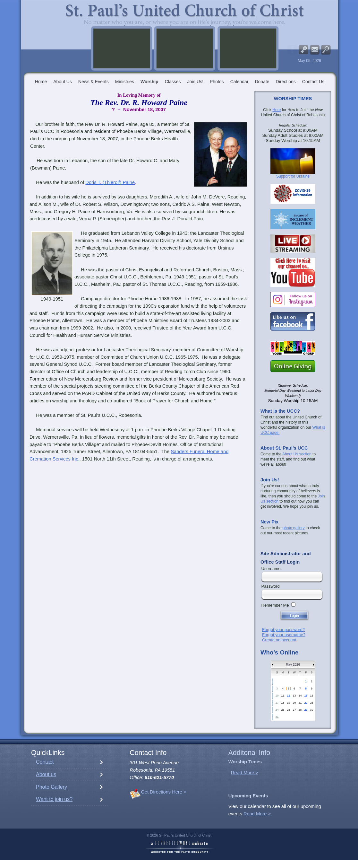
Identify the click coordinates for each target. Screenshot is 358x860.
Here (276, 110)
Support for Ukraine (293, 176)
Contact (45, 762)
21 (300, 702)
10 (276, 695)
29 (305, 709)
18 (282, 702)
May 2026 (293, 664)
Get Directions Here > (163, 791)
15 (305, 695)
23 (311, 702)
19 (288, 702)
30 (311, 709)
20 (294, 702)
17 (276, 702)
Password (270, 586)
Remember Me (275, 605)
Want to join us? (54, 799)
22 (305, 702)
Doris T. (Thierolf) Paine (110, 182)
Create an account (279, 639)
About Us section (296, 454)
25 (282, 709)
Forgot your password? (283, 629)
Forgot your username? (283, 634)
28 (300, 709)
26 (288, 709)
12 (288, 695)
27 (294, 709)
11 (282, 695)
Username (271, 568)
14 (300, 695)
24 (276, 709)
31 (276, 716)
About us (46, 774)
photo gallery (294, 528)
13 (294, 695)
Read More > (244, 772)
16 (311, 695)
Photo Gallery (51, 787)
